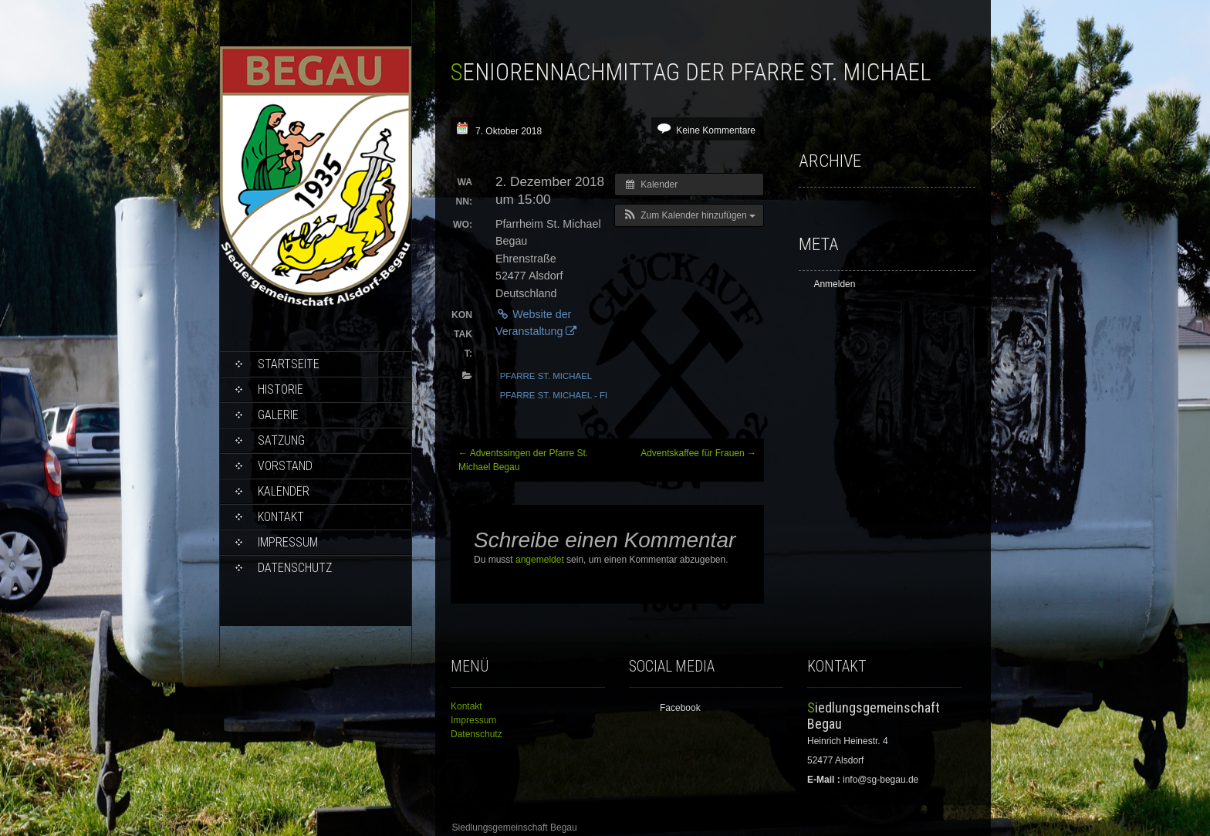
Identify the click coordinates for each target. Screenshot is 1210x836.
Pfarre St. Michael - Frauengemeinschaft (603, 395)
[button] (689, 215)
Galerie (278, 415)
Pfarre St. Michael (546, 376)
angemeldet (539, 559)
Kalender (283, 491)
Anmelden (834, 284)
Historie (280, 389)
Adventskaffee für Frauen (698, 453)
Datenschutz (295, 567)
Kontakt (281, 516)
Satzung (281, 440)
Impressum (288, 542)
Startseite (288, 364)
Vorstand (285, 466)
